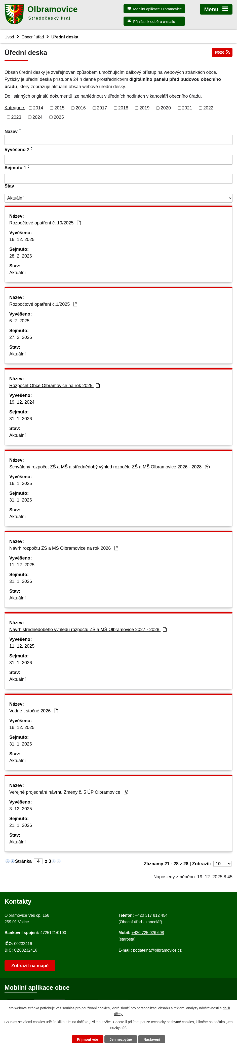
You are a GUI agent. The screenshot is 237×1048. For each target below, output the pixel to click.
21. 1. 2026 (20, 825)
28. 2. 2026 (20, 256)
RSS (222, 52)
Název (11, 131)
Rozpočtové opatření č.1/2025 (43, 304)
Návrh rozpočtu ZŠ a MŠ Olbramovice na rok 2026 (63, 548)
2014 (38, 107)
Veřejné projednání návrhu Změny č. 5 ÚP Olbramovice (68, 792)
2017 (102, 107)
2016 (81, 107)
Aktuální (17, 272)
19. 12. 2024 (21, 402)
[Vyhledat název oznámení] (118, 140)
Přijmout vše (87, 1039)
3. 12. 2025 (20, 808)
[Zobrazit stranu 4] (38, 861)
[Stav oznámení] (118, 198)
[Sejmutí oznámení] (118, 179)
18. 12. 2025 (21, 727)
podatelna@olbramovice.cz (157, 950)
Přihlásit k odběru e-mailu (154, 21)
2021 (187, 107)
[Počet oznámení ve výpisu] (222, 864)
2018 (123, 107)
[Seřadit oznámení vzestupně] (20, 129)
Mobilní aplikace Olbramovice (157, 9)
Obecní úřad (32, 37)
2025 (59, 116)
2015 (59, 107)
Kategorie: (15, 107)
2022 (208, 107)
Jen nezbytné (121, 1039)
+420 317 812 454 (151, 915)
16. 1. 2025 (20, 483)
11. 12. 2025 (21, 564)
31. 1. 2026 (20, 418)
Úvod (9, 37)
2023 (16, 116)
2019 (144, 107)
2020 (166, 107)
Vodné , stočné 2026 (33, 710)
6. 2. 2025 (19, 320)
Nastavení (151, 1039)
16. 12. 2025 (21, 239)
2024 (37, 116)
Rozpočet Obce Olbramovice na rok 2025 (54, 385)
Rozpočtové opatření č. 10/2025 (45, 222)
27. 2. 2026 (20, 337)
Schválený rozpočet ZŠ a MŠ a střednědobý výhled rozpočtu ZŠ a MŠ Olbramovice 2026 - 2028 (109, 466)
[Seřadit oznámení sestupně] (20, 131)
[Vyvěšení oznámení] (118, 160)
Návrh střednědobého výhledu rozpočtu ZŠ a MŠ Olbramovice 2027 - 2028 (88, 629)
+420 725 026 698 (148, 933)
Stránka (23, 861)
